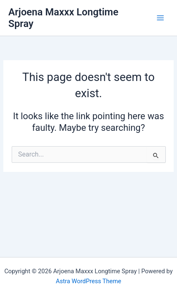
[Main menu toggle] (160, 18)
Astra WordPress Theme (88, 281)
